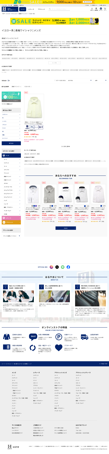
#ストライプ (33, 154)
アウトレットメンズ (60, 372)
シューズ (6, 204)
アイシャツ (6, 173)
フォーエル (78, 430)
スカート (35, 383)
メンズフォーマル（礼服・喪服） (20, 398)
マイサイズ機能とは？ (7, 104)
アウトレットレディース (83, 372)
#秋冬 (38, 154)
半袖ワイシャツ (7, 180)
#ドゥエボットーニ (31, 58)
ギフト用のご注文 (58, 428)
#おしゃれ (27, 154)
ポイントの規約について (60, 430)
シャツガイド (15, 430)
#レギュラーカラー (6, 58)
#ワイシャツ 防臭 (46, 70)
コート (5, 166)
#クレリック (94, 58)
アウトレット (41, 9)
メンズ (22, 9)
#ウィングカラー (72, 58)
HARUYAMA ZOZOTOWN (82, 433)
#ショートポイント (103, 58)
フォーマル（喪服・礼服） (39, 393)
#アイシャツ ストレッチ (84, 70)
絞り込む (11, 143)
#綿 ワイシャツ (66, 70)
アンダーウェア (7, 210)
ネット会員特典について (60, 433)
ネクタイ (6, 183)
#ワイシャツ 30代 (74, 70)
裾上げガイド (15, 428)
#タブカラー (88, 58)
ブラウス (35, 385)
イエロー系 (28, 86)
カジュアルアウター (8, 190)
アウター (14, 400)
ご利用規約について (38, 446)
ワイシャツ (14, 13)
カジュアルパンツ (8, 197)
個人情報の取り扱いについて (52, 446)
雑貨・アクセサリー (8, 207)
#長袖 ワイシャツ (5, 70)
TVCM (87, 5)
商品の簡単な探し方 (38, 435)
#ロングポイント (80, 58)
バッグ (5, 200)
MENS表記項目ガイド (17, 433)
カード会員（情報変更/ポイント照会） (90, 446)
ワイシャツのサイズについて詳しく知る (35, 50)
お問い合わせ (103, 5)
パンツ (13, 406)
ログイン (22, 5)
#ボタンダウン (22, 58)
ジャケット (6, 163)
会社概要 (77, 446)
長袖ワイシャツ (23, 13)
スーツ (5, 159)
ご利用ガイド (94, 5)
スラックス (6, 169)
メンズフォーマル (8, 186)
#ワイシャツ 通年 (27, 70)
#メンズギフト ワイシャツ (16, 70)
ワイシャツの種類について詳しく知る (12, 50)
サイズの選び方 (16, 425)
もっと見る (54, 62)
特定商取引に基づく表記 (66, 446)
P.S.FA (77, 428)
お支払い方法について (38, 430)
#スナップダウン (55, 58)
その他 (5, 214)
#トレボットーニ (39, 58)
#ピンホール (47, 58)
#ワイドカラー (15, 58)
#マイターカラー (63, 58)
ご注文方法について (38, 428)
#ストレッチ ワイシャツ (56, 70)
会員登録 (16, 5)
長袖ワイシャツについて (10, 38)
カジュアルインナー (8, 193)
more (65, 228)
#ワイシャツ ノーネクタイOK (97, 70)
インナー (14, 403)
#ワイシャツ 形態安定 (36, 70)
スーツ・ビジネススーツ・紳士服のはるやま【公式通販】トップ (16, 363)
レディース (31, 9)
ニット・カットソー (38, 388)
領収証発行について (38, 433)
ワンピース (36, 390)
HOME (30, 446)
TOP (3, 13)
